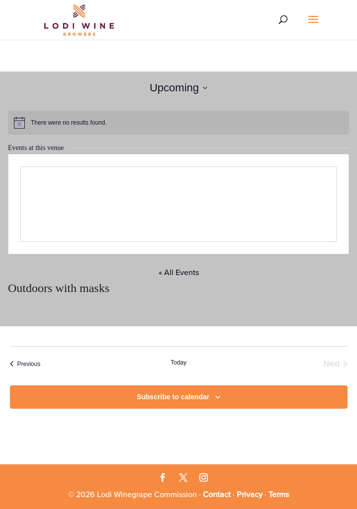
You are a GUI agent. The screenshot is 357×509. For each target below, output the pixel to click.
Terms (278, 495)
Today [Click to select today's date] (178, 362)
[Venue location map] (178, 204)
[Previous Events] (25, 364)
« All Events (179, 273)
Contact (217, 495)
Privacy (250, 495)
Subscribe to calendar (173, 397)
